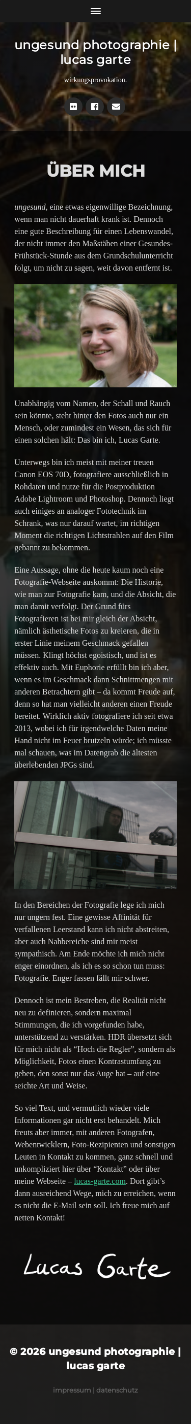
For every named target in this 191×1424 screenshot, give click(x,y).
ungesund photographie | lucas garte (95, 52)
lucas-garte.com (100, 1181)
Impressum (72, 1390)
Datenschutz (117, 1390)
